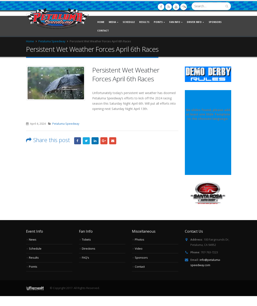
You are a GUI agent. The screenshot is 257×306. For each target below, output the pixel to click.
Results (144, 22)
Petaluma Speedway (65, 124)
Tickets (86, 239)
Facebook (77, 140)
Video (139, 248)
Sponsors (215, 22)
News (32, 239)
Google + (103, 140)
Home (100, 22)
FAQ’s (85, 258)
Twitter (86, 140)
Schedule (129, 22)
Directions (88, 248)
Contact (103, 30)
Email (112, 140)
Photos (139, 239)
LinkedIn (95, 140)
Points (33, 267)
